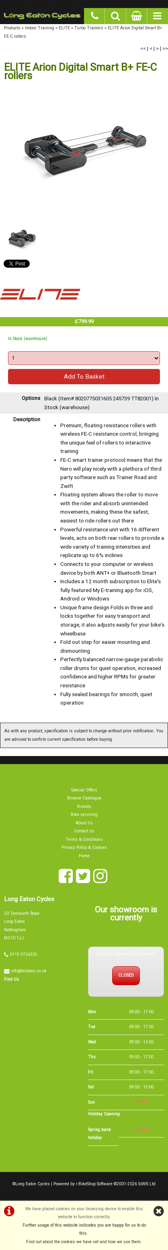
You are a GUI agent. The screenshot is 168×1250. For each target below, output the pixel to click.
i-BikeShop (86, 1190)
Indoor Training (39, 28)
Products (12, 28)
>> (165, 48)
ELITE (64, 28)
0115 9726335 (23, 960)
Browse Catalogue (84, 804)
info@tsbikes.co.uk (29, 977)
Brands (84, 812)
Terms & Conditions (84, 845)
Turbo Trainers (88, 28)
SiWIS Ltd (147, 1190)
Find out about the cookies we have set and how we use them (83, 1241)
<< (143, 48)
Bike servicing (84, 821)
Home (84, 862)
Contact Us (84, 837)
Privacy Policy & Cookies (84, 853)
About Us (84, 829)
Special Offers (84, 796)
